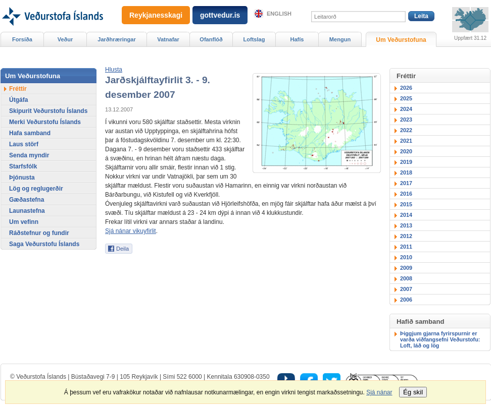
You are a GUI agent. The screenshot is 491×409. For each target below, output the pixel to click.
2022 (406, 130)
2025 (406, 98)
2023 (406, 119)
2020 (406, 151)
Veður (65, 39)
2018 (406, 172)
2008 (406, 278)
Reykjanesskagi (155, 15)
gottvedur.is (220, 15)
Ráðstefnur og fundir (39, 233)
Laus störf (23, 144)
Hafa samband (30, 133)
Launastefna (27, 210)
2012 (406, 236)
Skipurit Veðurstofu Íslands (48, 110)
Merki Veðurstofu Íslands (45, 122)
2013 (406, 225)
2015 (406, 204)
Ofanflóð (211, 39)
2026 (406, 88)
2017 (406, 183)
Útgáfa (18, 99)
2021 (406, 141)
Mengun (340, 39)
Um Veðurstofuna (401, 39)
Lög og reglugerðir (36, 188)
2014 (406, 215)
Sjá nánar (379, 392)
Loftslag (254, 39)
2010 (406, 257)
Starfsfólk (23, 166)
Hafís (297, 39)
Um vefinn (23, 221)
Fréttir (18, 88)
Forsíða (22, 39)
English (279, 14)
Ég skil (413, 392)
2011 (406, 247)
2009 (406, 268)
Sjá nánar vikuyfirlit (130, 231)
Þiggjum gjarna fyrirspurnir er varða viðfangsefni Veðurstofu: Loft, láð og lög (440, 339)
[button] (113, 69)
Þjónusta (22, 177)
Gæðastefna (26, 199)
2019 (406, 162)
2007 (406, 289)
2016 (406, 194)
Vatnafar (168, 39)
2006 (406, 300)
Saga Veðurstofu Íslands (44, 244)
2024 (406, 109)
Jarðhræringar (116, 39)
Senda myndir (29, 155)
